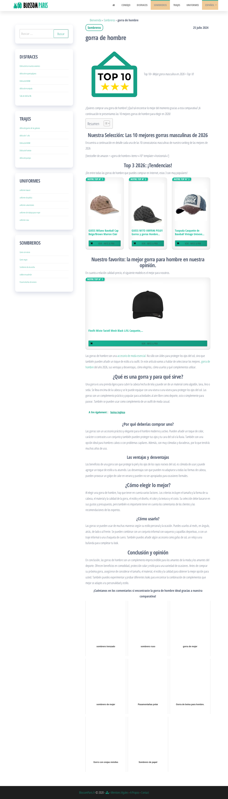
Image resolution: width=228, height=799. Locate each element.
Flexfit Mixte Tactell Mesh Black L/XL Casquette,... (115, 331)
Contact (145, 792)
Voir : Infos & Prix (106, 243)
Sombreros (163, 5)
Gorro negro (23, 259)
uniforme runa (24, 219)
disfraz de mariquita (26, 88)
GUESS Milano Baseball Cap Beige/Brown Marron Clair (103, 232)
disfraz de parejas (25, 157)
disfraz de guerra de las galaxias (30, 128)
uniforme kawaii (25, 190)
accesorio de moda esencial (131, 356)
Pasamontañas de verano (28, 282)
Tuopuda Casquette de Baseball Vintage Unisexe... (189, 232)
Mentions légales (119, 792)
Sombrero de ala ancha (27, 267)
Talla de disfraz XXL (25, 95)
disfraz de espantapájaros (28, 73)
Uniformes (193, 5)
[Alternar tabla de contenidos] (105, 123)
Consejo (130, 5)
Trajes (178, 5)
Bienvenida (95, 20)
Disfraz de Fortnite (25, 150)
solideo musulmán (26, 274)
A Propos (134, 792)
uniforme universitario (27, 205)
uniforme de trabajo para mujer (30, 212)
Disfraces (146, 5)
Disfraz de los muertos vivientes (30, 66)
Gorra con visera (25, 252)
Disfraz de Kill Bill (25, 80)
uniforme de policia (26, 197)
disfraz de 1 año (25, 135)
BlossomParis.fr (87, 792)
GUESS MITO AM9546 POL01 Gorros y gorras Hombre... (147, 232)
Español (209, 5)
